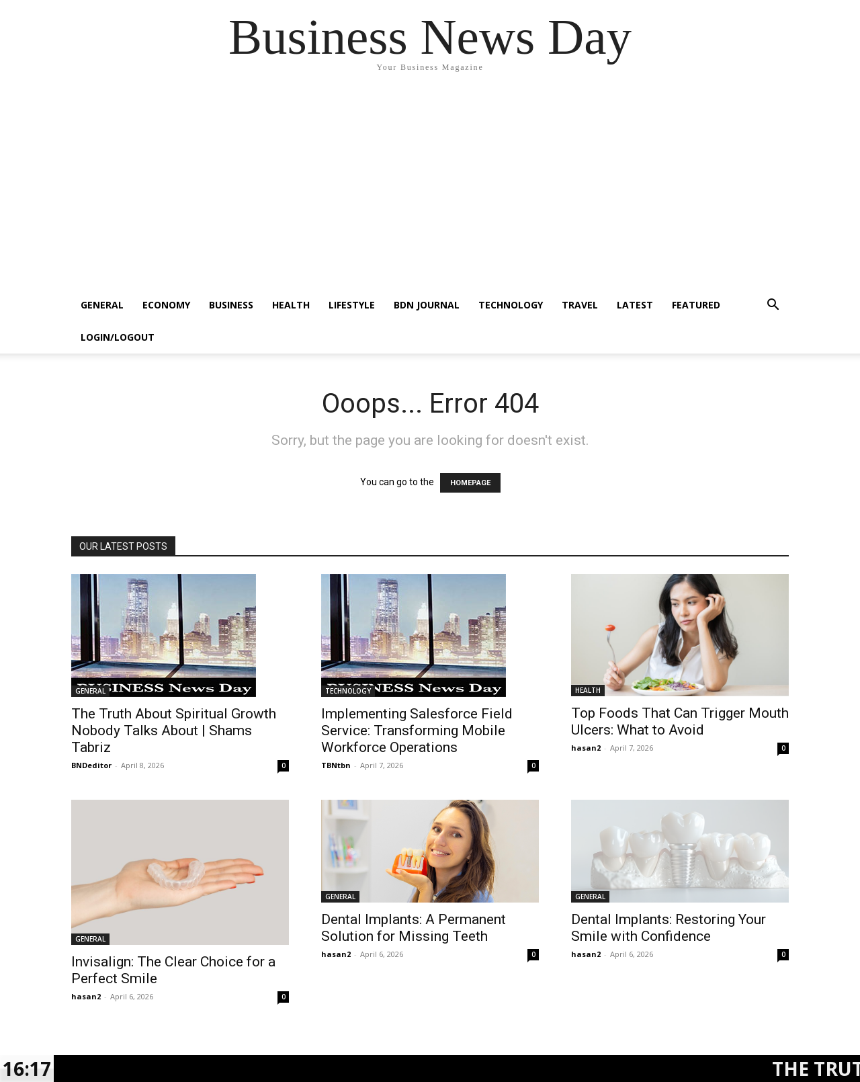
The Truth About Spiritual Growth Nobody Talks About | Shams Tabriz (173, 730)
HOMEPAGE (470, 482)
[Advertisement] (430, 188)
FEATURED (696, 304)
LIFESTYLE (352, 304)
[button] (773, 306)
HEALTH (291, 304)
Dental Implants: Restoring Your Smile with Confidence (668, 927)
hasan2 (586, 748)
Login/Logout (118, 337)
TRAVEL (580, 304)
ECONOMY (166, 304)
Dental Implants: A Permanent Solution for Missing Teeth (413, 927)
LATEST (635, 304)
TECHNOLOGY (510, 304)
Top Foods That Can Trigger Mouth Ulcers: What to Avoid (680, 721)
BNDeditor (91, 765)
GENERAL (102, 304)
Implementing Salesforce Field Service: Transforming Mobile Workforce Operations (417, 730)
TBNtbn (336, 765)
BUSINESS (231, 304)
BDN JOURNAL (427, 304)
